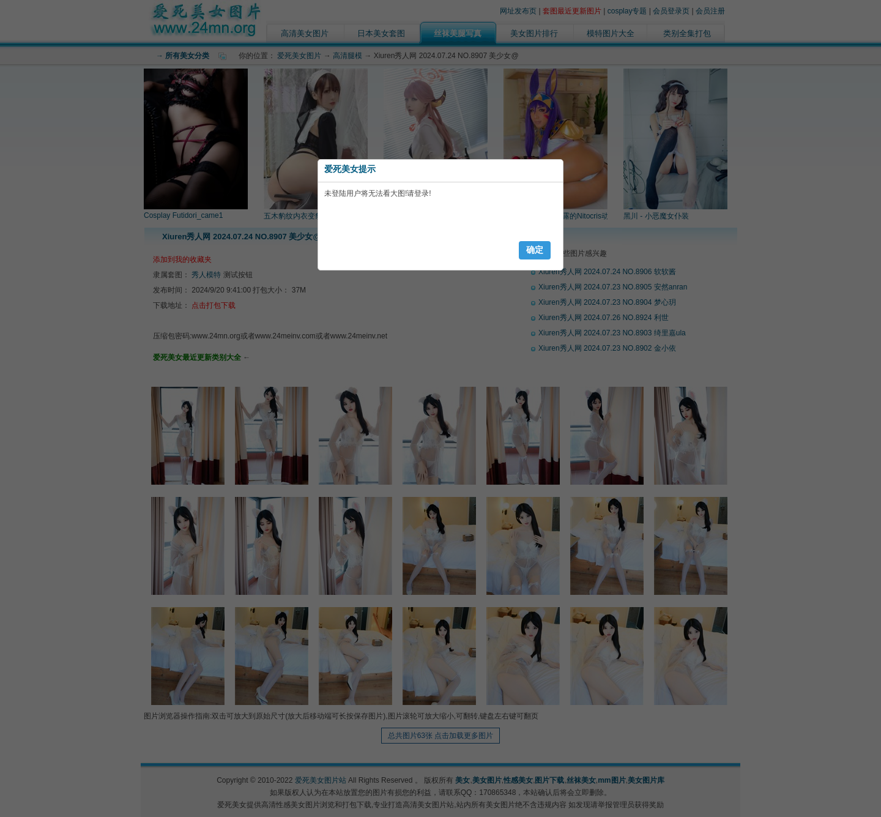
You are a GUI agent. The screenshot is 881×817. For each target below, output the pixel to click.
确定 (534, 250)
